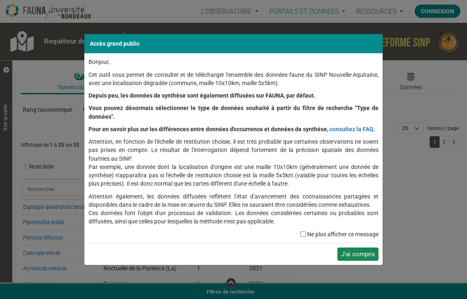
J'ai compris (358, 254)
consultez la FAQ (351, 129)
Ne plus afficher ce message (343, 234)
